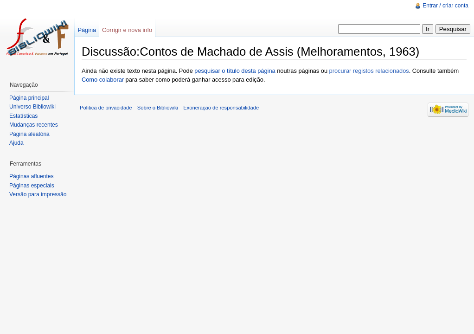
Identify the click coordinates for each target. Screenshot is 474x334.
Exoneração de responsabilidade (221, 107)
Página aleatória (29, 134)
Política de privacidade (106, 107)
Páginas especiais (31, 185)
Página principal (29, 98)
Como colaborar (103, 79)
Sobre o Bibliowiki (157, 107)
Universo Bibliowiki (32, 106)
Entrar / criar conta (445, 5)
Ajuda (16, 143)
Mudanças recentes (33, 125)
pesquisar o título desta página (234, 70)
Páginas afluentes (31, 176)
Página (86, 29)
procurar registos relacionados (369, 70)
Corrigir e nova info (127, 29)
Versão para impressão (37, 194)
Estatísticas (23, 116)
